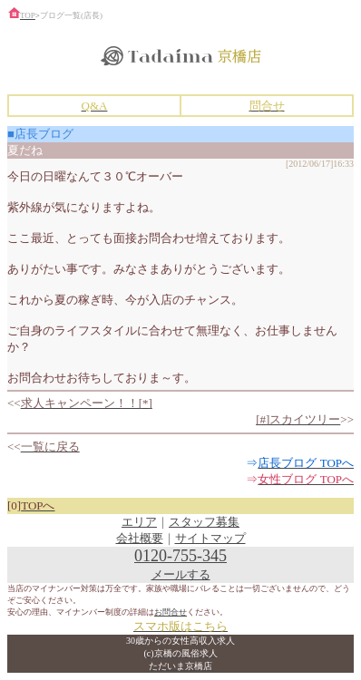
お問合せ (170, 612)
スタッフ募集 (204, 522)
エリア (139, 522)
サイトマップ (210, 538)
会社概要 (139, 538)
